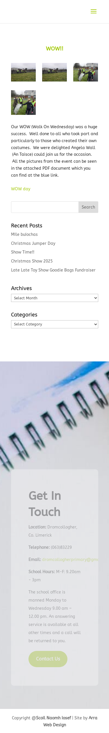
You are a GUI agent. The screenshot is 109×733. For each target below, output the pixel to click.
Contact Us (48, 659)
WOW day (20, 189)
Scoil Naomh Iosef (53, 718)
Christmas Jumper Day (33, 243)
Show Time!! (22, 252)
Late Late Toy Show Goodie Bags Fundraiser (53, 270)
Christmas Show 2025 (32, 261)
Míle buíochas (24, 234)
